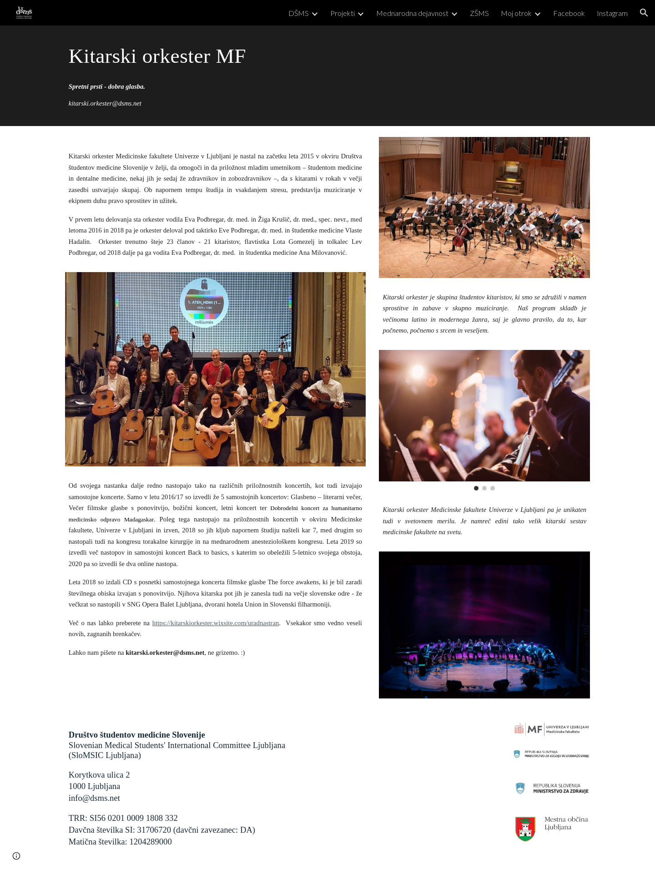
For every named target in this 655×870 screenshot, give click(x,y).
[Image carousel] (484, 420)
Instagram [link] (612, 13)
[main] (215, 55)
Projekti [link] (342, 13)
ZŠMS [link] (479, 13)
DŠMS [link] (298, 13)
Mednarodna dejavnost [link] (412, 13)
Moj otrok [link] (516, 13)
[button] (644, 13)
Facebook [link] (569, 13)
